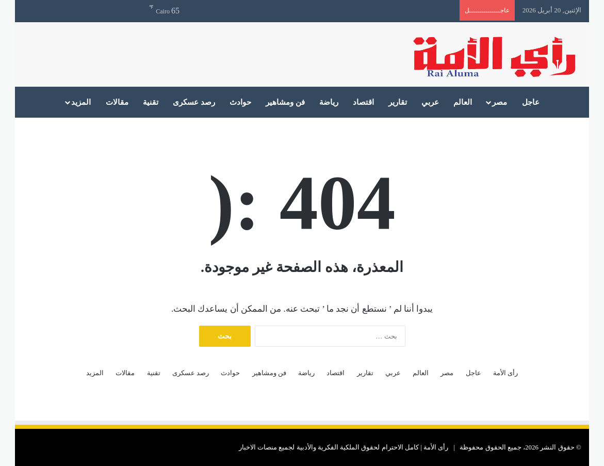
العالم (462, 102)
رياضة (328, 102)
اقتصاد (363, 102)
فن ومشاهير (285, 102)
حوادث (240, 102)
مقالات (117, 102)
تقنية (150, 102)
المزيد (81, 102)
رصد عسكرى (194, 102)
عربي (430, 102)
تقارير (397, 102)
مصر (499, 102)
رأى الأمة (505, 373)
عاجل (531, 102)
